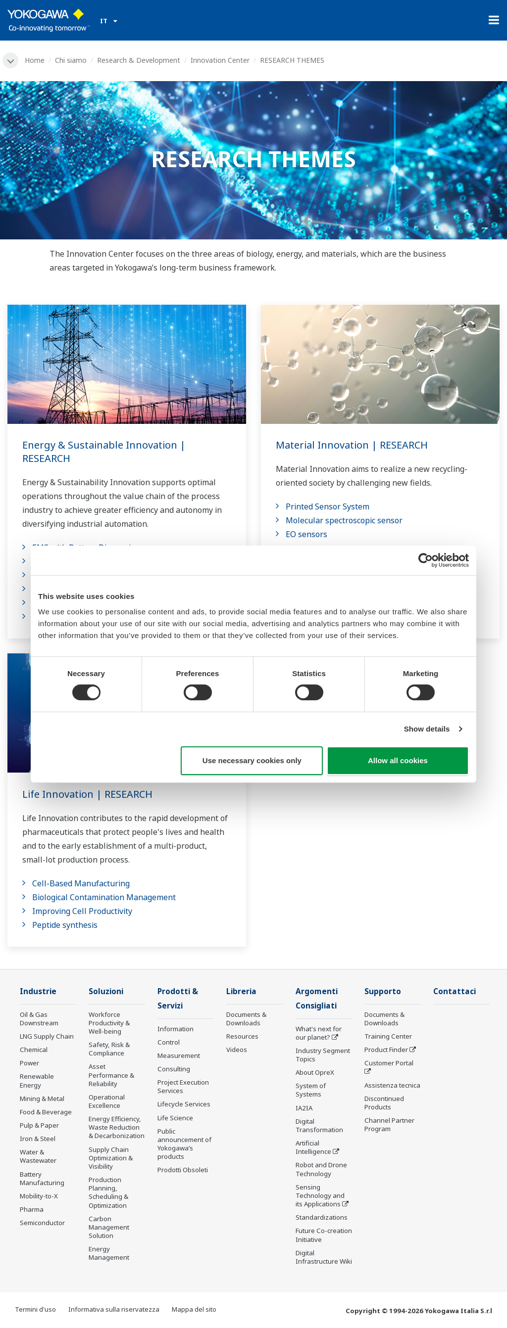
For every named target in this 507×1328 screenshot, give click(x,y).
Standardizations (322, 1217)
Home (35, 60)
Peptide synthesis (65, 924)
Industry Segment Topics (323, 1054)
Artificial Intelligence (313, 1147)
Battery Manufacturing (42, 1178)
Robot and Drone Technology (321, 1169)
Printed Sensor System (327, 506)
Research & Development (138, 60)
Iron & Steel (37, 1138)
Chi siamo (71, 60)
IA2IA (304, 1107)
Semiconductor (42, 1222)
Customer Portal (388, 1062)
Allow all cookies (398, 760)
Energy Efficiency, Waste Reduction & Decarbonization (117, 1127)
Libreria (241, 991)
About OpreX (315, 1072)
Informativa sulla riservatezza (113, 1309)
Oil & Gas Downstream (39, 1018)
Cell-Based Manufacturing (81, 883)
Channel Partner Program (389, 1124)
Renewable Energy (37, 1080)
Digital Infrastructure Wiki (324, 1257)
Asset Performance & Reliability (111, 1075)
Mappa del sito (194, 1309)
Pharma (32, 1209)
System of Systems (311, 1090)
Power (29, 1062)
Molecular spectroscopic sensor (344, 520)
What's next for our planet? (319, 1033)
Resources (242, 1036)
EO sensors (306, 534)
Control (168, 1042)
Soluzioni (106, 991)
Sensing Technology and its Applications (320, 1195)
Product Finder (386, 1049)
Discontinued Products (384, 1102)
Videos (236, 1049)
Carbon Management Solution (109, 1227)
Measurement (178, 1055)
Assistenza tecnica (392, 1085)
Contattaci (454, 991)
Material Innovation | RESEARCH (352, 445)
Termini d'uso (35, 1309)
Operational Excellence (107, 1101)
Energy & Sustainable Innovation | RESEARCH (104, 451)
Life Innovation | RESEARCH (87, 794)
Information (175, 1028)
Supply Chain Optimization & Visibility (111, 1158)
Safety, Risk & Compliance (109, 1048)
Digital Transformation (319, 1125)
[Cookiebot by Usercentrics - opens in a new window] (425, 559)
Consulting (173, 1068)
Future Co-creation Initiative (324, 1234)
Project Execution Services (183, 1086)
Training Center (388, 1036)
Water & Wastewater (38, 1156)
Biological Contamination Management (104, 897)
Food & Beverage (46, 1111)
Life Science (175, 1117)
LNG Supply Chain (47, 1036)
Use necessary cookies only (252, 760)
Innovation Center (220, 60)
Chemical (34, 1049)
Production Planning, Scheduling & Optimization (108, 1192)
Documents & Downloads (246, 1018)
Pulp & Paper (39, 1125)
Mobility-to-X (39, 1195)
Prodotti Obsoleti (182, 1169)
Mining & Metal (42, 1098)
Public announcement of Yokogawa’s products (184, 1144)
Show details (427, 729)
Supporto (382, 991)
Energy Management (109, 1253)
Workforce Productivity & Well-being (109, 1023)
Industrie (38, 991)
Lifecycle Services (183, 1103)
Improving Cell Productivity (82, 911)
